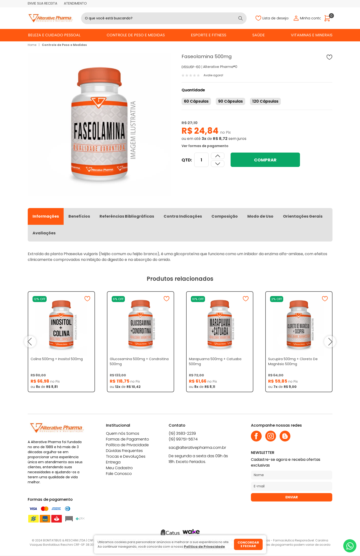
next (330, 342)
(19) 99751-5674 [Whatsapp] (183, 439)
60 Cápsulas (196, 101)
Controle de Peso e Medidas (136, 35)
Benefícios (79, 216)
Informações (46, 216)
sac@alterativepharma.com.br (197, 447)
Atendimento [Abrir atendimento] (75, 3)
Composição (224, 216)
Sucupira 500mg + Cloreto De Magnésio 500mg (293, 361)
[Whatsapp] (349, 545)
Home (32, 45)
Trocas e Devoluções (125, 456)
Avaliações (44, 233)
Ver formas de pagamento (205, 145)
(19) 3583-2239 (182, 433)
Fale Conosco (119, 473)
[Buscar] (240, 18)
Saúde (258, 35)
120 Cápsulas (265, 101)
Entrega (113, 462)
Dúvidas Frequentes (124, 450)
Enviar (291, 497)
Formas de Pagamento (127, 439)
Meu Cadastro (119, 468)
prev (30, 342)
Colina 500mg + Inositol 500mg (57, 359)
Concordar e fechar (248, 544)
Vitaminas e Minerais (311, 35)
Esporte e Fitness (208, 35)
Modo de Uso (260, 216)
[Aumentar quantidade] (217, 163)
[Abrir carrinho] (328, 18)
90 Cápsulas (230, 101)
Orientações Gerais (302, 216)
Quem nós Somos (122, 433)
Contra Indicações (183, 216)
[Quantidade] (201, 160)
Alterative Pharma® (219, 66)
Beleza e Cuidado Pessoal (54, 35)
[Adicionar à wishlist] (329, 57)
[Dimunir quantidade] (217, 156)
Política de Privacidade (127, 445)
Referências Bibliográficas (127, 216)
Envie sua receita (42, 3)
